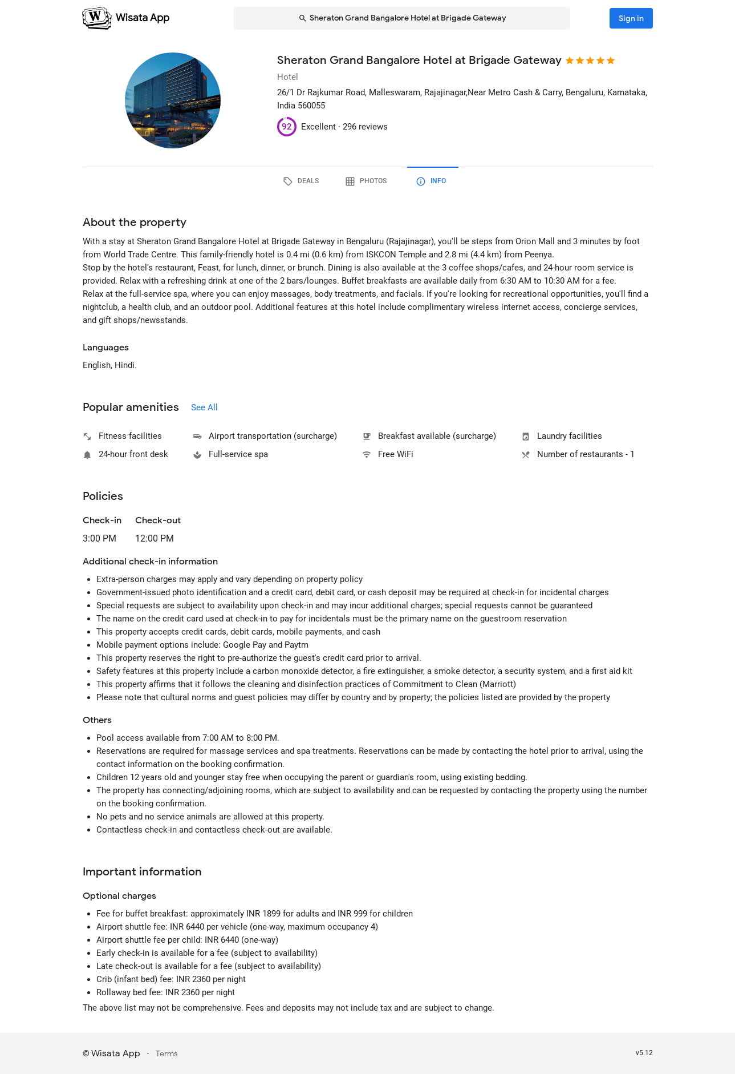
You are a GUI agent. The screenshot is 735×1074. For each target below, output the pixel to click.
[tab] (302, 181)
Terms (167, 1054)
